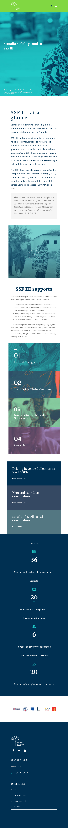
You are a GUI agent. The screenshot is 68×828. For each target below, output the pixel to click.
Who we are (18, 777)
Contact (16, 794)
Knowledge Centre (20, 783)
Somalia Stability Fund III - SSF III (21, 46)
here (13, 183)
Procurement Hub (20, 788)
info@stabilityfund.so (21, 760)
